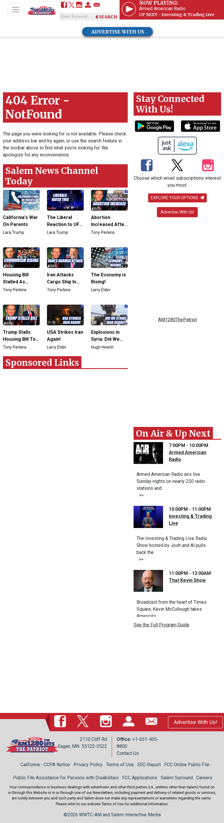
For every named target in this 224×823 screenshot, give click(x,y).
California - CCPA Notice (45, 764)
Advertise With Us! (177, 212)
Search (108, 17)
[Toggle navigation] (16, 9)
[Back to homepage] (41, 10)
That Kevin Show (187, 580)
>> (140, 495)
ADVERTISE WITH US (117, 32)
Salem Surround (177, 777)
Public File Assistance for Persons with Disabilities (66, 777)
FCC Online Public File (186, 764)
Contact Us (128, 753)
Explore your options (177, 197)
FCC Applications (139, 777)
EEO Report (149, 764)
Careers (204, 777)
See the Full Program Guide (161, 625)
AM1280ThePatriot (177, 319)
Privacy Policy (88, 764)
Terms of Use (120, 764)
